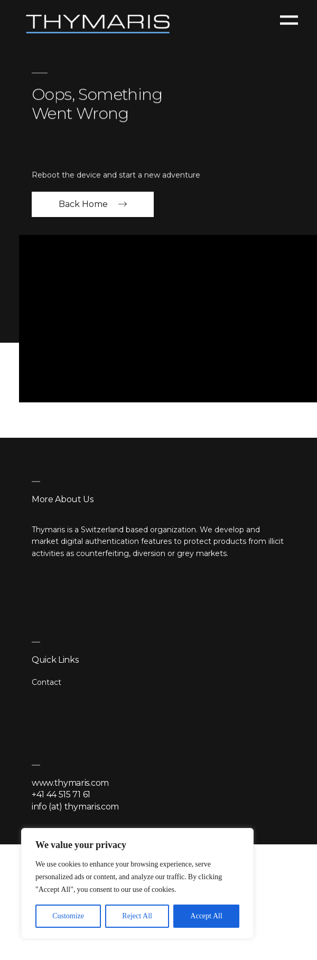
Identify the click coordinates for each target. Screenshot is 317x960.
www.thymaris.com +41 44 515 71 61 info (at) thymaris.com (75, 795)
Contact (46, 682)
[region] (137, 883)
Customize (68, 915)
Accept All (206, 915)
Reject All (137, 915)
